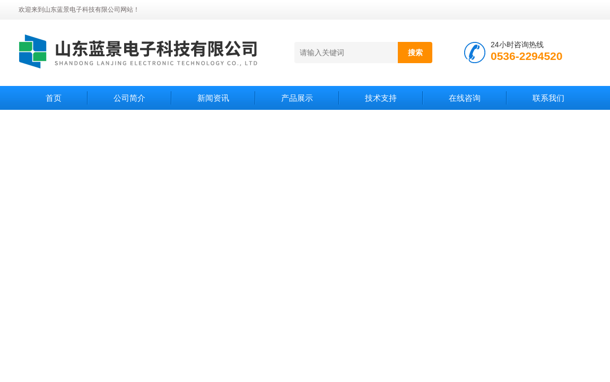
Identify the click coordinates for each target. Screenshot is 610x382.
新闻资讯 (213, 97)
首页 (54, 97)
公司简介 (129, 97)
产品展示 (297, 97)
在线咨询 (465, 97)
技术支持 (381, 97)
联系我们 (548, 97)
